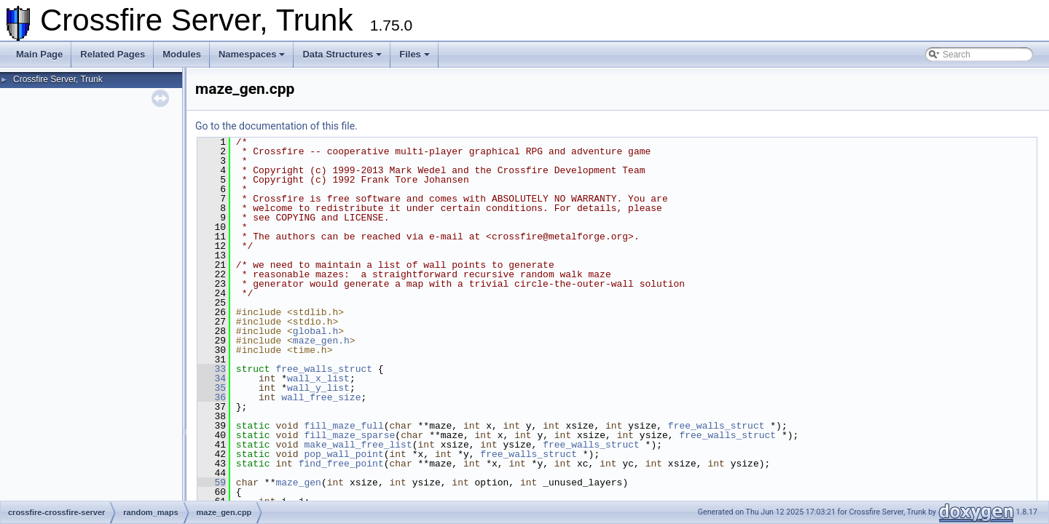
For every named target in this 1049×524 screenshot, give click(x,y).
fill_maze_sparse (349, 435)
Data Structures (342, 54)
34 (211, 378)
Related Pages (112, 54)
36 (211, 397)
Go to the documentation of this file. (276, 126)
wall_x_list (318, 378)
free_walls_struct (323, 369)
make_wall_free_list (358, 444)
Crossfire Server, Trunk (58, 79)
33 (211, 369)
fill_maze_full (343, 425)
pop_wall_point (343, 454)
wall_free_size (321, 397)
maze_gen (298, 482)
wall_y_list (318, 387)
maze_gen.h (321, 340)
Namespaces (252, 54)
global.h (315, 331)
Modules (181, 54)
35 (211, 387)
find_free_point (341, 463)
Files (414, 54)
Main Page (39, 54)
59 (211, 482)
